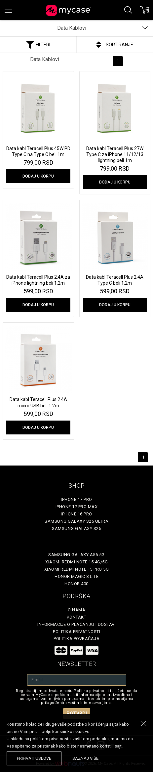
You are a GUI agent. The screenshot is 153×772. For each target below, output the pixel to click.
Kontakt (77, 617)
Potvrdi (76, 713)
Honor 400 (76, 583)
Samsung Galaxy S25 (76, 528)
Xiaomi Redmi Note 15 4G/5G (76, 561)
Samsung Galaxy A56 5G (76, 554)
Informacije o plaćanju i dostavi (76, 624)
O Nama (76, 609)
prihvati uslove (34, 758)
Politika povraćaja (76, 638)
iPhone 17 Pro (76, 499)
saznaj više (85, 758)
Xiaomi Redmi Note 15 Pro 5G (76, 569)
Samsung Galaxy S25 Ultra (76, 521)
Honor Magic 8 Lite (76, 576)
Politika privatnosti (76, 631)
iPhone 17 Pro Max (77, 506)
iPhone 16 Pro (76, 513)
